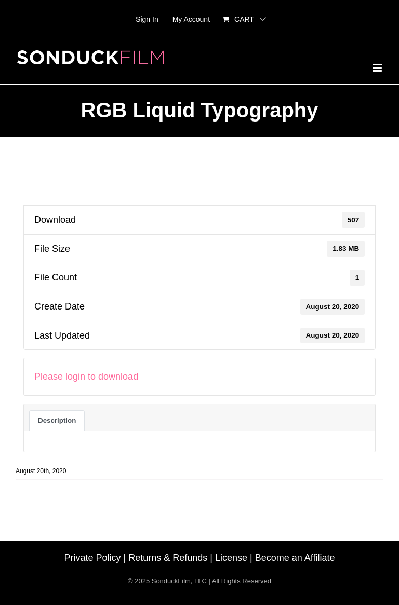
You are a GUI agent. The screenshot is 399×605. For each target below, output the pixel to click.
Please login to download (86, 376)
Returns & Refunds (167, 558)
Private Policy (92, 558)
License (231, 558)
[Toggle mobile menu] (378, 67)
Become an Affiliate (295, 558)
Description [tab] (57, 420)
